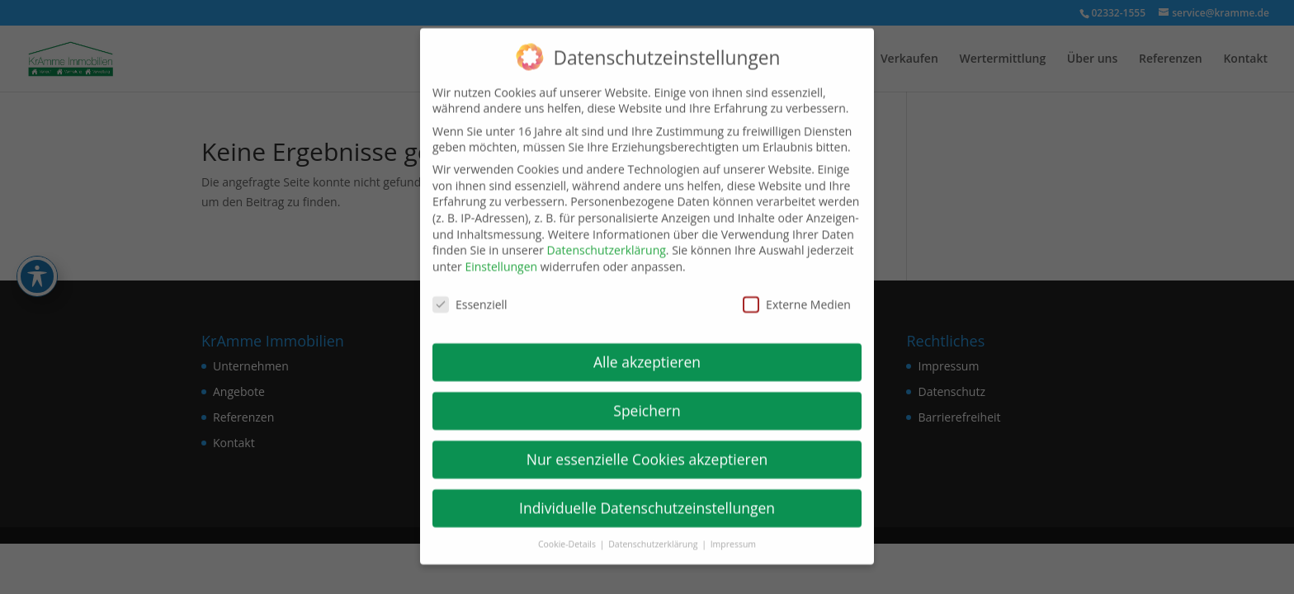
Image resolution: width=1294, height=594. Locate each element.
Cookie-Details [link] (568, 534)
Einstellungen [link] (501, 256)
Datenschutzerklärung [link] (606, 240)
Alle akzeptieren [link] (647, 351)
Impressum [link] (733, 534)
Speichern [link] (646, 400)
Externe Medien (797, 293)
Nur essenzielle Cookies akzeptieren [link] (647, 449)
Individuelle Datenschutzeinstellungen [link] (647, 497)
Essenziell (470, 293)
